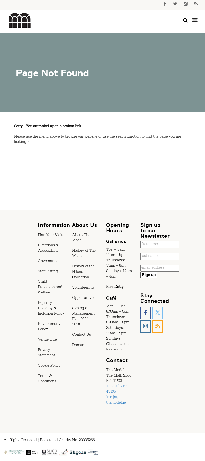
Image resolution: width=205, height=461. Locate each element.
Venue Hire (47, 340)
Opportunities (83, 298)
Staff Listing (48, 272)
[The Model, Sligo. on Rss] (157, 326)
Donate (78, 346)
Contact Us (81, 335)
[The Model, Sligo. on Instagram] (145, 326)
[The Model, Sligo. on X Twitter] (157, 313)
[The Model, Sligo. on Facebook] (145, 313)
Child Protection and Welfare (50, 287)
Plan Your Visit (50, 235)
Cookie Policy (49, 366)
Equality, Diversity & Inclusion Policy (51, 308)
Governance (48, 262)
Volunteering (83, 288)
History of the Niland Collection (83, 272)
